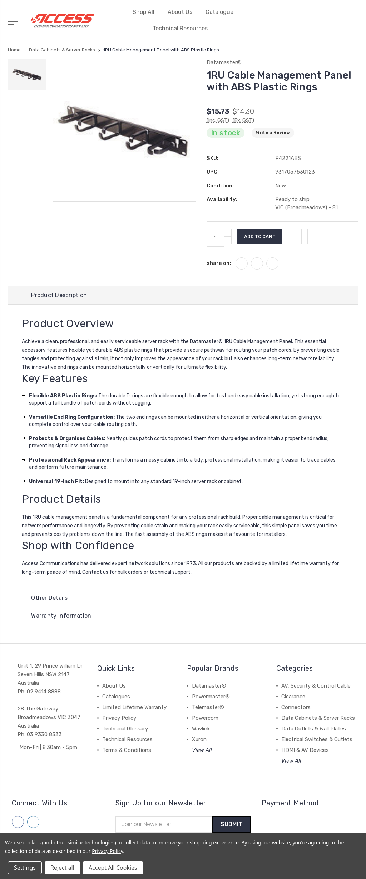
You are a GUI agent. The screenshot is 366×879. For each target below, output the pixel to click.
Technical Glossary (125, 730)
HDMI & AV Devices (305, 751)
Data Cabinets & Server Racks (318, 719)
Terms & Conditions (126, 751)
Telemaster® (208, 708)
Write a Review (273, 132)
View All (202, 751)
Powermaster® (211, 697)
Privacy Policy (119, 719)
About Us (183, 12)
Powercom (205, 719)
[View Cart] (354, 24)
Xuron (199, 740)
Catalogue (219, 12)
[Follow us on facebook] (18, 823)
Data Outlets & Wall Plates (313, 730)
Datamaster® (209, 687)
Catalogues (116, 697)
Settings (25, 868)
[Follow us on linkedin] (33, 823)
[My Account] (309, 24)
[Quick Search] (339, 24)
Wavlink (201, 730)
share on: (219, 263)
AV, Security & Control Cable (316, 687)
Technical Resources (183, 28)
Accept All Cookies (113, 868)
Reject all (62, 868)
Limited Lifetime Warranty (134, 708)
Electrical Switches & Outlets (316, 740)
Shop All (146, 12)
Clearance (293, 697)
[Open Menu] (14, 19)
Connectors (296, 708)
